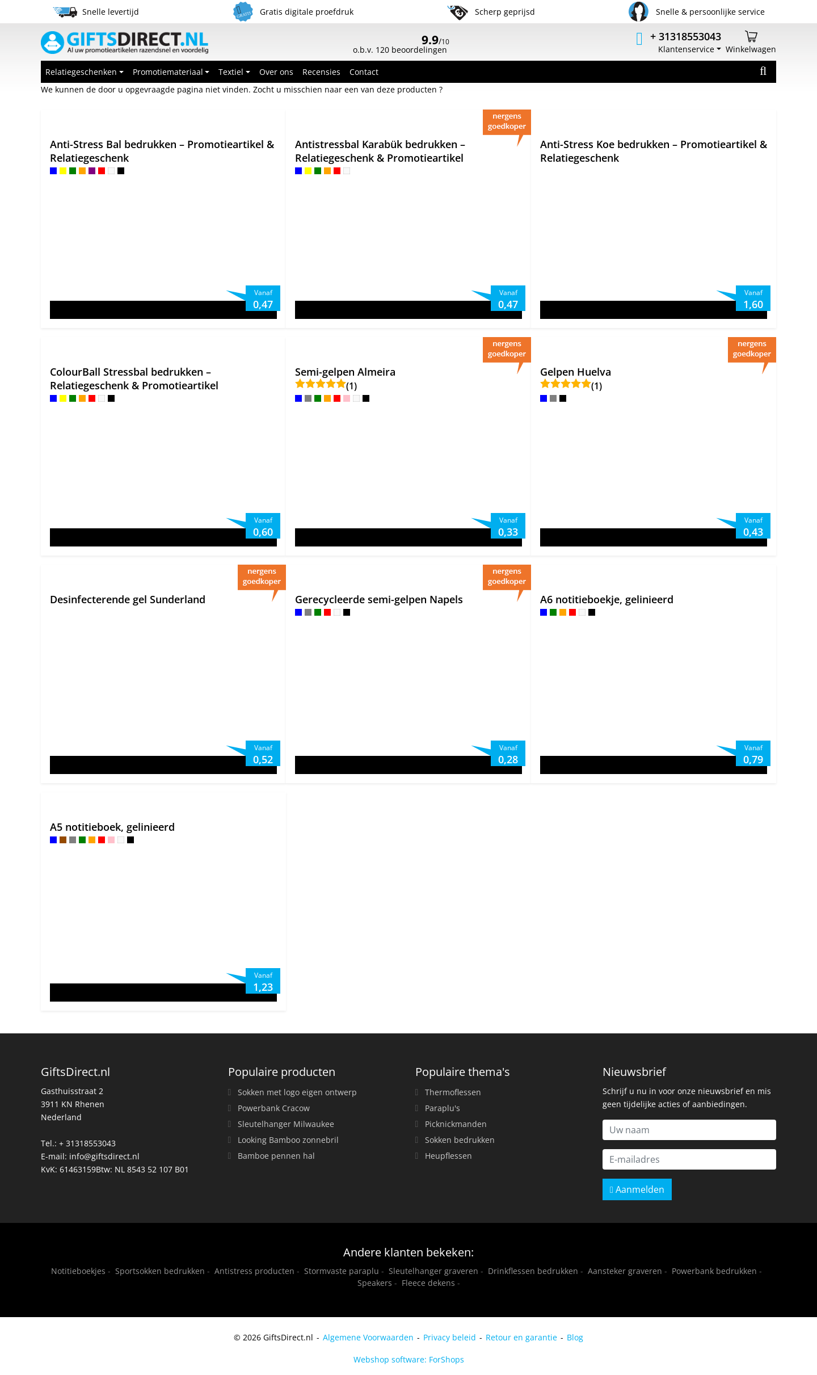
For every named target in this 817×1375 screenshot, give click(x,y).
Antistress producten (254, 1270)
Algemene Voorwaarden (368, 1337)
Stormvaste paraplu (341, 1270)
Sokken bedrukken (460, 1139)
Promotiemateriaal (168, 71)
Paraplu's (442, 1108)
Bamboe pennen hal (276, 1155)
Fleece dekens (428, 1282)
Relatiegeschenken (81, 71)
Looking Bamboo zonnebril (288, 1139)
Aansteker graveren (625, 1270)
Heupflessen (448, 1155)
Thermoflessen (453, 1092)
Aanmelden (637, 1189)
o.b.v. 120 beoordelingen (401, 45)
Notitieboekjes (78, 1270)
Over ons (276, 71)
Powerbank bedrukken (714, 1270)
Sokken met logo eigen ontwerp (297, 1092)
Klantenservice (686, 49)
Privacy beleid (449, 1337)
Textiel (230, 71)
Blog (575, 1337)
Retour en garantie (521, 1337)
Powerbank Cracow (274, 1108)
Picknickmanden (456, 1123)
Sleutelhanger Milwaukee (286, 1123)
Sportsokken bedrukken (160, 1270)
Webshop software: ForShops (408, 1359)
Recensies (321, 71)
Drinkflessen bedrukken (533, 1270)
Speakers (374, 1282)
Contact (363, 71)
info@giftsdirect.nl (104, 1156)
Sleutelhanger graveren (433, 1270)
